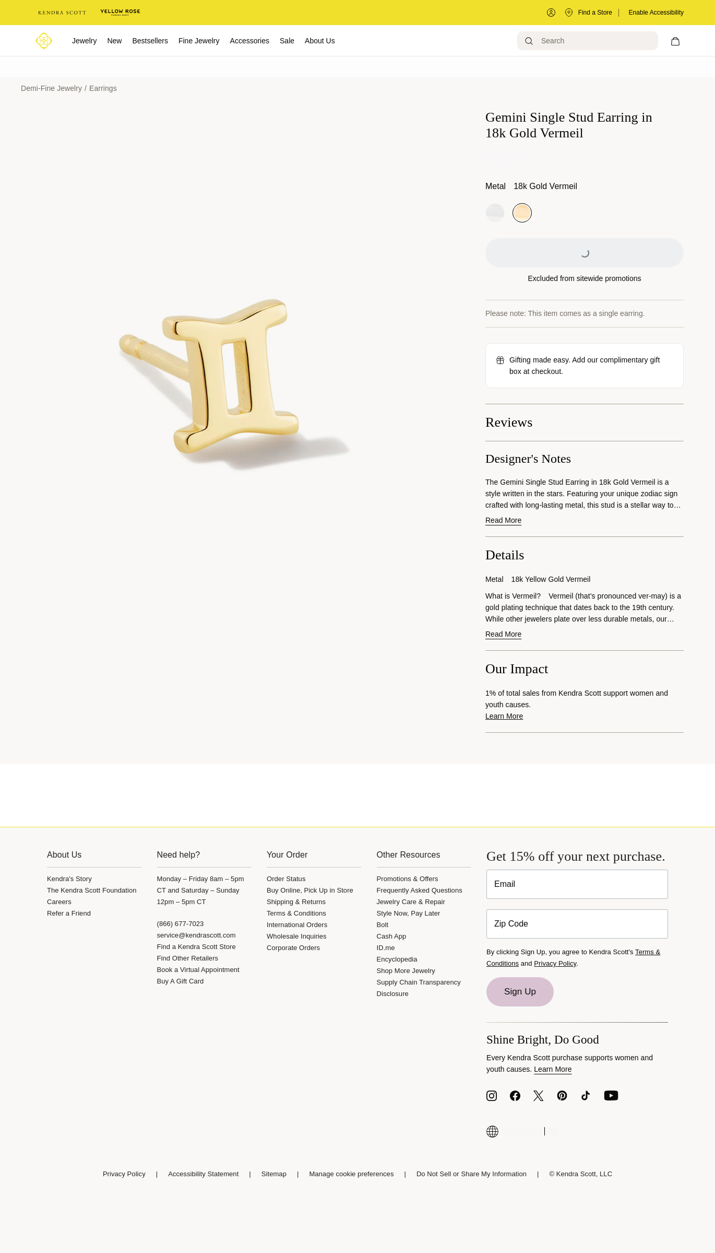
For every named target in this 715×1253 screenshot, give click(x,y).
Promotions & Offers (407, 879)
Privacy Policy (555, 963)
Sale (287, 41)
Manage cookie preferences (351, 1174)
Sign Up (520, 992)
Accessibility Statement (203, 1174)
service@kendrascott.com (196, 935)
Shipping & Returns (296, 902)
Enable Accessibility (656, 12)
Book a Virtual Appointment (198, 970)
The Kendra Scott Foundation (92, 890)
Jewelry (84, 41)
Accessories (249, 41)
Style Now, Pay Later (408, 913)
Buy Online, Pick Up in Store (310, 890)
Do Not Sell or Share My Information (471, 1174)
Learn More (504, 716)
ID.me (386, 948)
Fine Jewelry (199, 41)
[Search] (587, 40)
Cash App (392, 936)
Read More (503, 520)
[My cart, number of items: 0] (675, 40)
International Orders (297, 925)
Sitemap (274, 1174)
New (114, 41)
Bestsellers (150, 41)
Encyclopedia (397, 959)
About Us (320, 41)
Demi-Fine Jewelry (51, 88)
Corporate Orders (293, 948)
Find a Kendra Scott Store (196, 947)
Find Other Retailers (188, 958)
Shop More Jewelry (406, 971)
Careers (59, 902)
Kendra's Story (69, 879)
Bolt (383, 925)
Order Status (286, 879)
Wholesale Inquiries (297, 936)
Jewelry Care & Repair (411, 902)
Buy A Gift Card (180, 981)
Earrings (103, 88)
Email (504, 884)
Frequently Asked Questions (419, 890)
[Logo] (43, 40)
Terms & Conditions (296, 913)
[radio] (495, 213)
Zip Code (511, 923)
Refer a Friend (69, 913)
